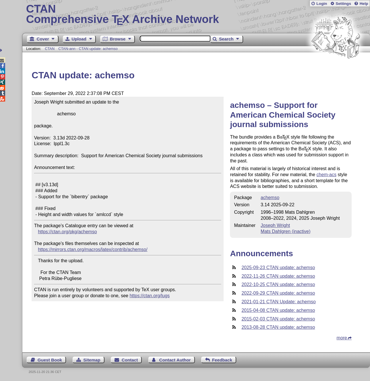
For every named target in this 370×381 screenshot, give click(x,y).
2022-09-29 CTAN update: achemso (278, 293)
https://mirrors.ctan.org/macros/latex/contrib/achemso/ (92, 249)
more (342, 337)
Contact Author (175, 359)
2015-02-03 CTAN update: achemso (278, 318)
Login (321, 3)
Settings (343, 3)
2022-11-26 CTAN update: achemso (278, 276)
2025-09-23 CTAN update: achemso (278, 267)
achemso (270, 197)
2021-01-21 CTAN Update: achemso (278, 301)
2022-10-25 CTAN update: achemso (278, 284)
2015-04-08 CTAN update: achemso (278, 310)
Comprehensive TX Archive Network (196, 14)
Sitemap (91, 359)
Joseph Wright (275, 225)
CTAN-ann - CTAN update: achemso (88, 48)
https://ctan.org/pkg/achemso (67, 231)
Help (364, 3)
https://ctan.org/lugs (149, 295)
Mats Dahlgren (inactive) (285, 231)
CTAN (50, 48)
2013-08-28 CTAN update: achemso (278, 327)
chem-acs (326, 174)
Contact (130, 359)
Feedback (222, 359)
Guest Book (50, 359)
